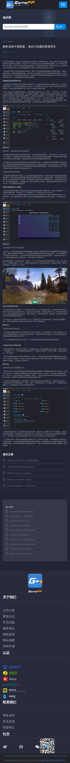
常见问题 (9, 622)
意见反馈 (9, 721)
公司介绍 (9, 610)
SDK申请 (9, 646)
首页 (4, 41)
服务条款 (9, 628)
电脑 (14, 86)
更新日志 (9, 616)
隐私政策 (9, 634)
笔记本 (24, 192)
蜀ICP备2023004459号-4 (53, 760)
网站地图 (9, 640)
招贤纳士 (9, 727)
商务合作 (9, 715)
